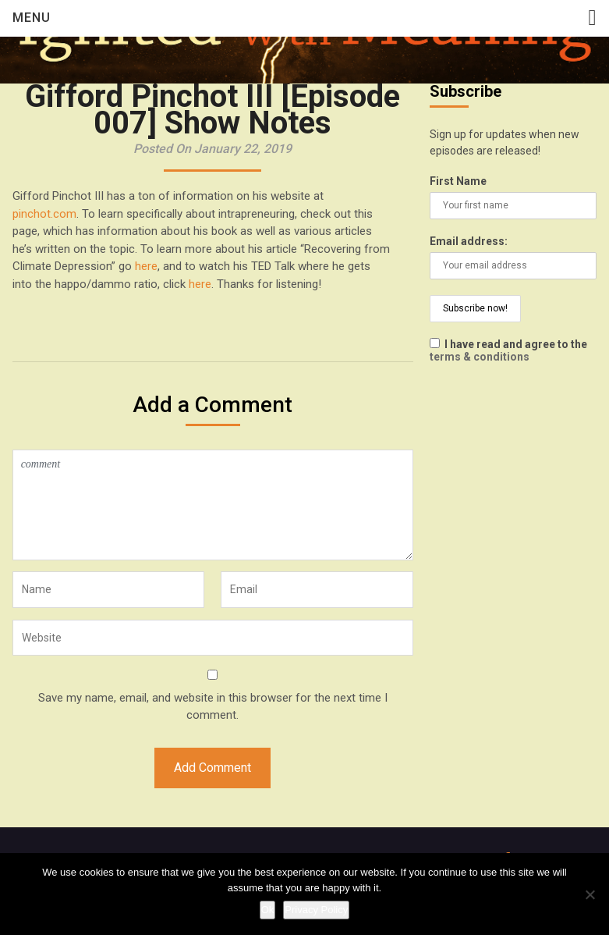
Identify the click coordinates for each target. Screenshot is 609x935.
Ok (267, 909)
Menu (31, 17)
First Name (458, 181)
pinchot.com (44, 214)
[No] (589, 894)
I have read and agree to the (508, 350)
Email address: (469, 241)
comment (212, 505)
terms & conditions (479, 356)
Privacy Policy (316, 909)
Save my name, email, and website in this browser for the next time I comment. (213, 707)
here (146, 266)
